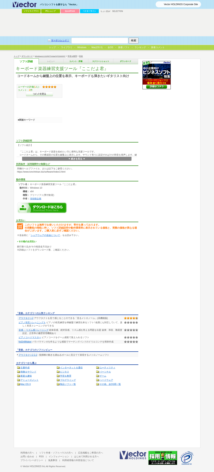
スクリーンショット (100, 61)
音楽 (81, 56)
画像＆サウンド (28, 371)
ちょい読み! (105, 11)
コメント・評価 (75, 61)
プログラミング (68, 380)
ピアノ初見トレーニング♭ (32, 322)
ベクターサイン (89, 11)
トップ (16, 56)
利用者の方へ (27, 452)
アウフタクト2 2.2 (28, 355)
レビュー (51, 61)
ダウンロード (27, 56)
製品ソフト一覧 (68, 384)
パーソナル (105, 371)
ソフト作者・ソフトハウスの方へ (56, 452)
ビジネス (64, 371)
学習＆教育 (72, 56)
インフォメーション (59, 456)
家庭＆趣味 (26, 376)
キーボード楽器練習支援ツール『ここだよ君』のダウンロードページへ (42, 208)
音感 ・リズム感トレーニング (34, 330)
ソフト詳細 (26, 61)
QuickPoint (70, 11)
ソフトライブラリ (31, 11)
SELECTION (117, 11)
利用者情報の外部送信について (78, 460)
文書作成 (25, 367)
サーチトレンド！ (60, 40)
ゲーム (103, 376)
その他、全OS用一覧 (110, 384)
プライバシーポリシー (32, 460)
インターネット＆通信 (71, 367)
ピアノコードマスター (30, 337)
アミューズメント (30, 380)
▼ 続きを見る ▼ (76, 158)
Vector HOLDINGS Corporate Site (181, 4)
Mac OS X (26, 384)
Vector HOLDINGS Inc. (34, 466)
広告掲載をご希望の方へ (90, 452)
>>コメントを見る (39, 94)
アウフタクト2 (26, 318)
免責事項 (52, 460)
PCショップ (51, 11)
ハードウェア (106, 380)
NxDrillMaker (25, 341)
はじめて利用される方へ (86, 456)
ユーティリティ (107, 367)
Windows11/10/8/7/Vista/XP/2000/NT (50, 56)
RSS (41, 456)
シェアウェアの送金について (45, 235)
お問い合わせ (27, 456)
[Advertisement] (47, 282)
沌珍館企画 (35, 198)
